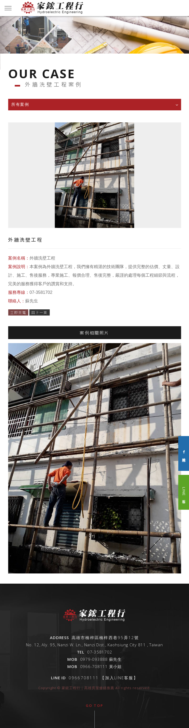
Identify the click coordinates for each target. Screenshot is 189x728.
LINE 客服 (184, 492)
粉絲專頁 (184, 453)
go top (94, 705)
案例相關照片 (94, 334)
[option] (94, 43)
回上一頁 (39, 314)
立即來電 (18, 314)
